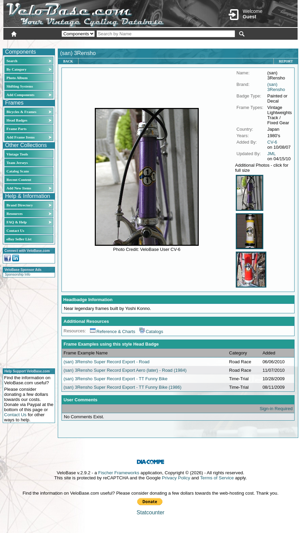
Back (68, 61)
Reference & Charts (112, 331)
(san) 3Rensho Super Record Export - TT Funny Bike (115, 378)
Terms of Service (217, 477)
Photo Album (17, 78)
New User (259, 43)
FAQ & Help (16, 222)
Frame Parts (16, 129)
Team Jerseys (17, 163)
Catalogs (151, 331)
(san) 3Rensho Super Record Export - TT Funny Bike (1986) (122, 387)
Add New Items (18, 188)
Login (237, 43)
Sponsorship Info (17, 274)
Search (11, 61)
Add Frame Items (20, 137)
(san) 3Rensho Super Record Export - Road (106, 361)
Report (286, 61)
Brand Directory (19, 205)
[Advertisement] (26, 322)
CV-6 (272, 142)
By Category (16, 69)
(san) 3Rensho (276, 87)
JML (271, 153)
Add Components (20, 95)
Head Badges (16, 120)
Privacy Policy (176, 477)
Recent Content (18, 180)
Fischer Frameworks (118, 472)
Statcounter (150, 512)
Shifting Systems (19, 86)
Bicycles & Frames (21, 112)
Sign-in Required (276, 408)
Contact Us (15, 230)
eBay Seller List (19, 239)
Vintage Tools (17, 154)
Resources (14, 214)
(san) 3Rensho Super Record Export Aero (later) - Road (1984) (125, 370)
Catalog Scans (17, 171)
